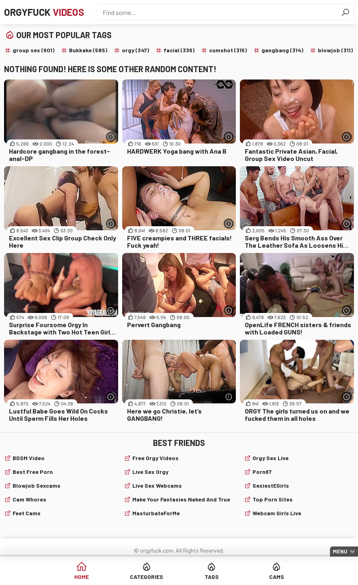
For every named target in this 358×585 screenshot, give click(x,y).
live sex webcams (157, 485)
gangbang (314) (282, 50)
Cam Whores (29, 499)
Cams (276, 576)
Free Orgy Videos (155, 457)
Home (81, 576)
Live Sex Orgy (150, 471)
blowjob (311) (335, 50)
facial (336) (179, 50)
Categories (146, 576)
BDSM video (29, 457)
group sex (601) (33, 50)
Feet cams (27, 513)
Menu (340, 551)
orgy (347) (135, 50)
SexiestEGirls (270, 485)
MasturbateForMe (156, 513)
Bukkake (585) (88, 50)
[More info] (111, 137)
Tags (212, 576)
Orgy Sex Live (270, 457)
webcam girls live (276, 513)
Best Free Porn (33, 471)
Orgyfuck (44, 12)
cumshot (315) (228, 50)
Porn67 (262, 471)
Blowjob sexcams (36, 485)
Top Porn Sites (272, 499)
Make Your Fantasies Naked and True (181, 499)
